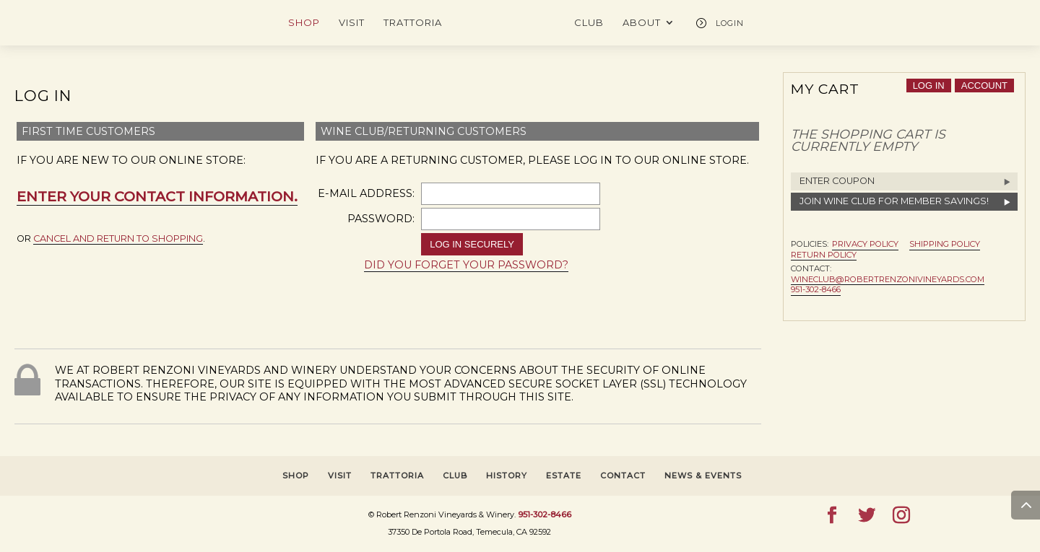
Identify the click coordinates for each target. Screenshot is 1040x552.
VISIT (352, 22)
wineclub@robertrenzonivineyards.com (887, 279)
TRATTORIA (413, 22)
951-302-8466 (816, 289)
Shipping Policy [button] (944, 244)
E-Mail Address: (366, 193)
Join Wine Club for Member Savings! (894, 201)
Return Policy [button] (824, 255)
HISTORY (506, 475)
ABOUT (642, 22)
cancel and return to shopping (118, 238)
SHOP (304, 22)
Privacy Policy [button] (865, 244)
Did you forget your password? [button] (466, 264)
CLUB (589, 22)
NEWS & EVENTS (703, 475)
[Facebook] (832, 516)
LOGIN (730, 23)
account (984, 85)
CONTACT (623, 475)
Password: (381, 218)
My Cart (825, 88)
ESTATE (563, 475)
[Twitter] (866, 516)
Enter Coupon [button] (837, 180)
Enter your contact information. (157, 196)
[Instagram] (901, 516)
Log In (43, 96)
